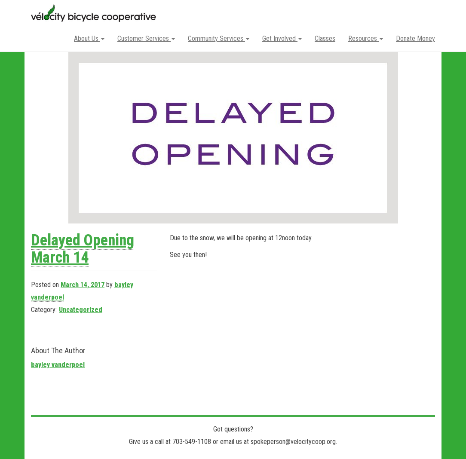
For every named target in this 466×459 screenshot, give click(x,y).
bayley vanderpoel (58, 365)
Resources (365, 38)
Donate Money (415, 38)
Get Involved (282, 38)
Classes (325, 38)
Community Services (218, 38)
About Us (89, 38)
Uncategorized (80, 310)
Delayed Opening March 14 (82, 248)
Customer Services (146, 38)
